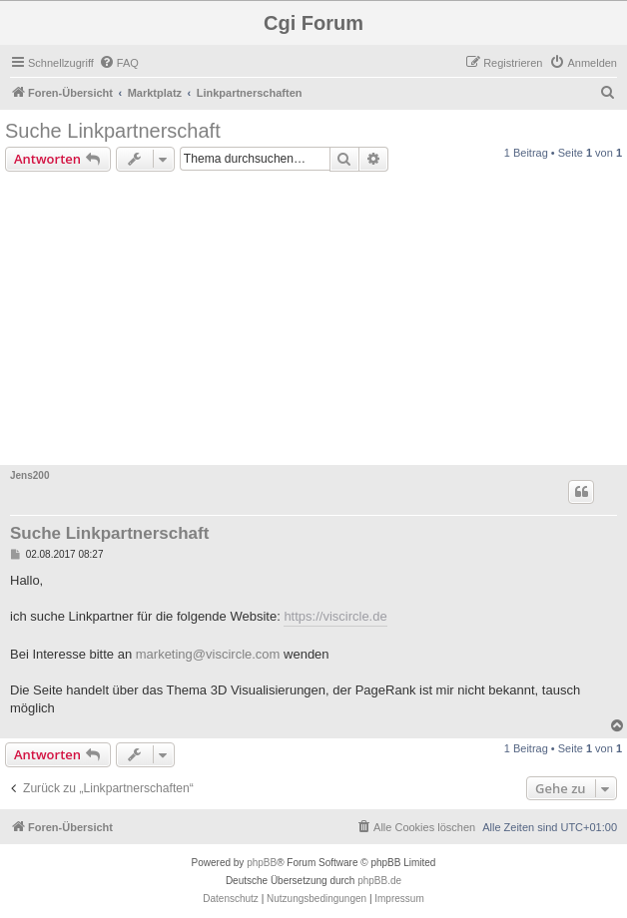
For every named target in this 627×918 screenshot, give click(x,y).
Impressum (398, 898)
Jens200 (29, 475)
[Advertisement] (313, 321)
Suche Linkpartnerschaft (113, 131)
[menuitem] (119, 63)
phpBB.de (379, 880)
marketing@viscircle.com (208, 654)
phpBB (262, 862)
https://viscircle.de (335, 616)
